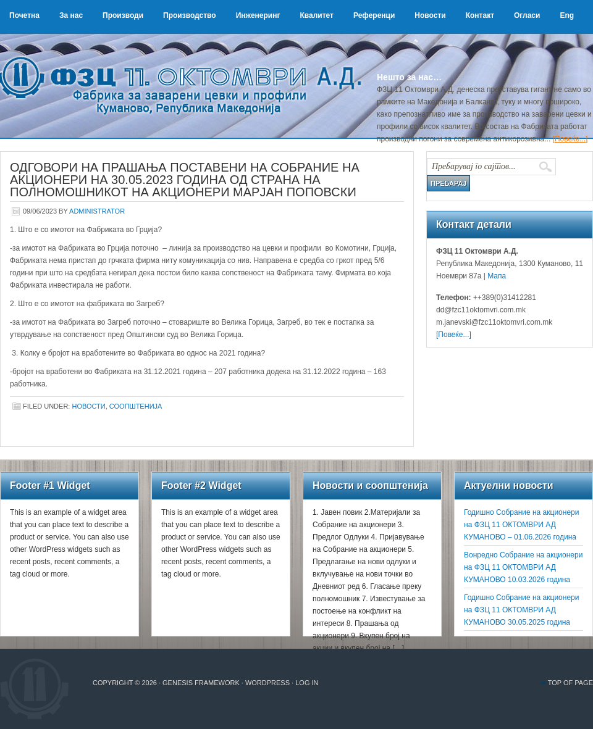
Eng (567, 15)
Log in (306, 682)
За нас (71, 15)
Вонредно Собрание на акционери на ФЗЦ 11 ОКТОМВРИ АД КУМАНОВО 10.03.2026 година (523, 567)
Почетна (24, 15)
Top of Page (570, 682)
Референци (374, 15)
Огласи (527, 15)
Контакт (480, 15)
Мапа (496, 276)
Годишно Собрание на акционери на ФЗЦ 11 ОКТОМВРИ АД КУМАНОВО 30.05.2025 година (521, 610)
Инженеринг (258, 15)
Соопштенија (135, 406)
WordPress (267, 682)
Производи (123, 15)
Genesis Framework (201, 682)
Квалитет (317, 15)
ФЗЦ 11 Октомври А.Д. (185, 71)
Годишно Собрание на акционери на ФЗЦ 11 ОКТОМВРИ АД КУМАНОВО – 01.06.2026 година (521, 524)
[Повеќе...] (570, 139)
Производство (189, 15)
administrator (97, 211)
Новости (429, 15)
